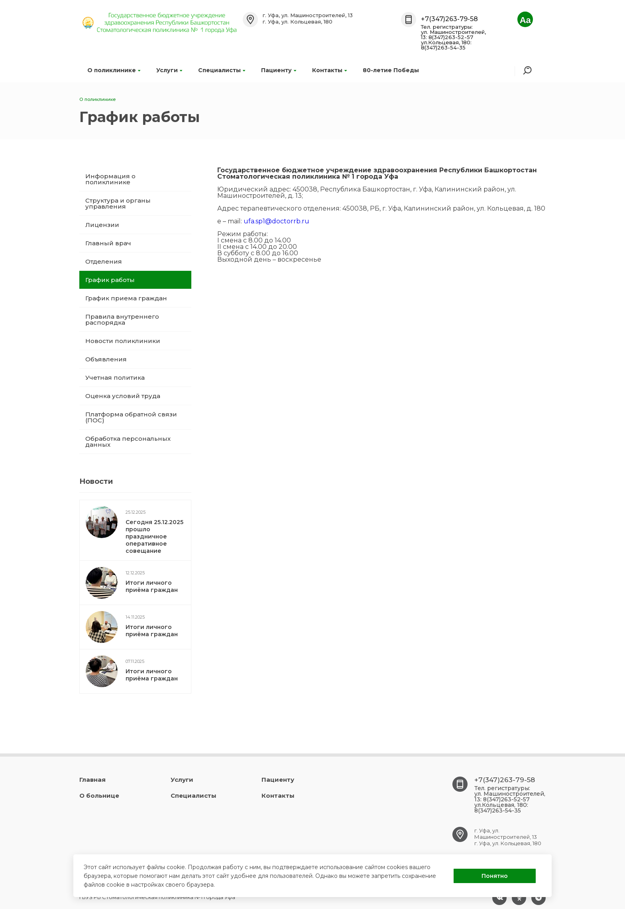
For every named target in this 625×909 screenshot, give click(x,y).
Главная (92, 779)
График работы (110, 280)
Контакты (329, 70)
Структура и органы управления (118, 203)
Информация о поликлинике (110, 179)
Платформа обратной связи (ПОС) (131, 417)
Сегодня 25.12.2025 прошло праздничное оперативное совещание (154, 536)
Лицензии (102, 225)
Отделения (103, 261)
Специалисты (221, 70)
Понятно (495, 875)
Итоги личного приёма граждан (152, 586)
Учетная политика (115, 377)
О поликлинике (113, 70)
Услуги (169, 70)
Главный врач (108, 243)
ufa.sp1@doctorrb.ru (276, 221)
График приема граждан (126, 298)
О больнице (99, 795)
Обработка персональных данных (128, 441)
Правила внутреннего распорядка (122, 319)
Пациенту (278, 70)
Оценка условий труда (122, 396)
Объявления (106, 359)
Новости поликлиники (122, 341)
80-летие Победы (391, 70)
